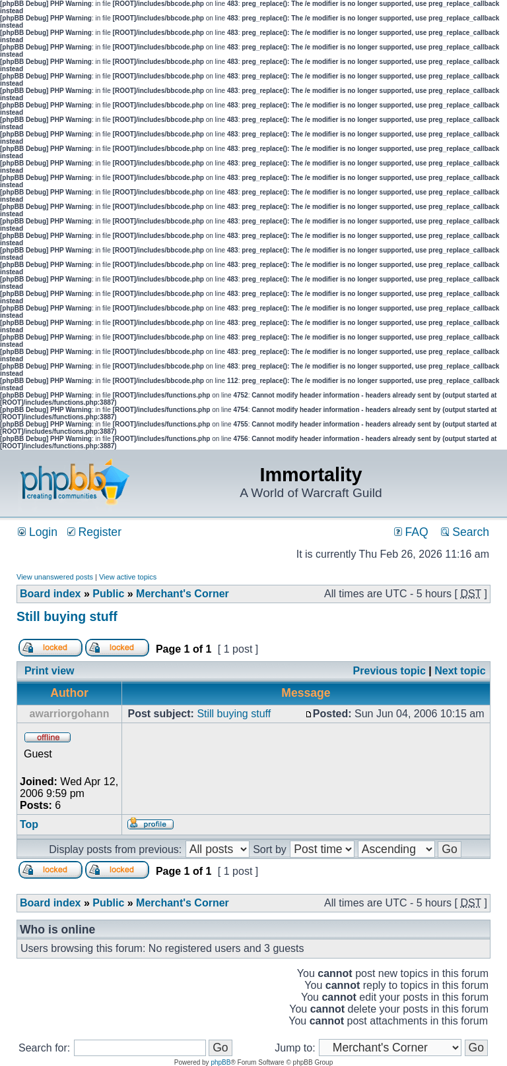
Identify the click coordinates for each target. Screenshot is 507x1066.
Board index (50, 593)
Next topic (459, 670)
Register (94, 532)
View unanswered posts (55, 577)
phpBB (220, 1062)
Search (465, 532)
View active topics (127, 577)
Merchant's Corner (182, 593)
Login (37, 532)
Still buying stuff (67, 616)
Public (108, 593)
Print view (49, 670)
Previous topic (389, 670)
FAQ (411, 532)
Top (29, 824)
